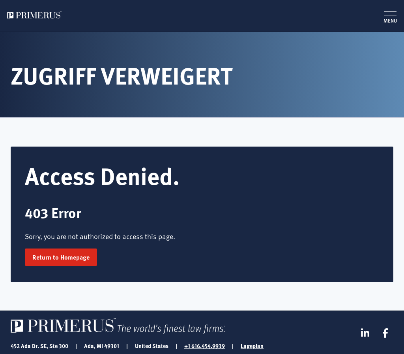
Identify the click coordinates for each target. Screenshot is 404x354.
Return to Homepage (61, 257)
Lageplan (252, 346)
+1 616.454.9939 (204, 346)
